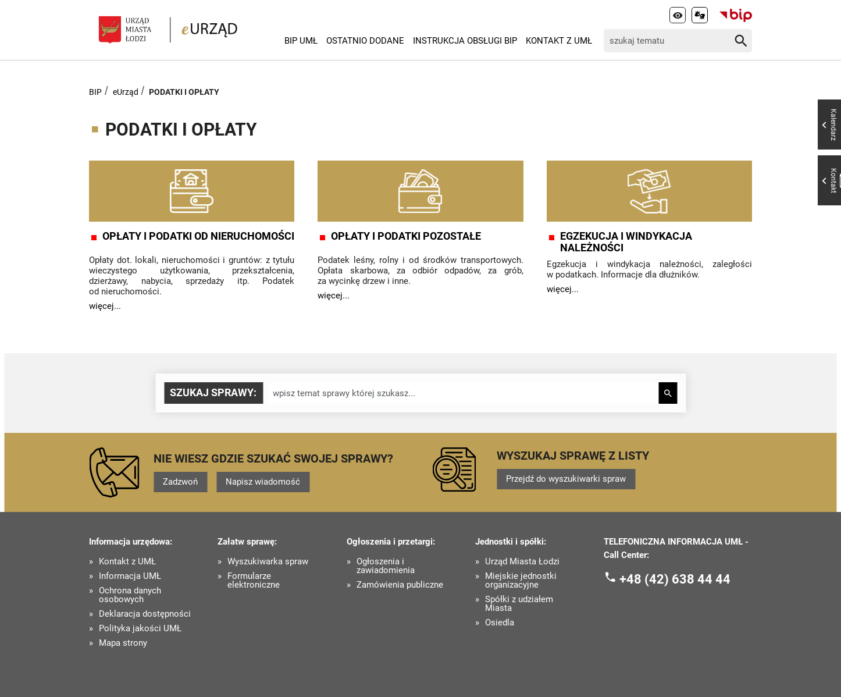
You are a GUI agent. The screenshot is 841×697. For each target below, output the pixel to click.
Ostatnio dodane (365, 40)
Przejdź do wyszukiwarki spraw (566, 479)
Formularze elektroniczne (253, 580)
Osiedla (499, 622)
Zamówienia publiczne (400, 585)
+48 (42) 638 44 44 (674, 579)
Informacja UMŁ (130, 576)
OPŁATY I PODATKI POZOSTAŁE (406, 236)
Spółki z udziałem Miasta (519, 604)
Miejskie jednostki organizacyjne (521, 580)
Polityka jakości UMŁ (140, 628)
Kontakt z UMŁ (559, 40)
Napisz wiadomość (263, 481)
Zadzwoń (180, 481)
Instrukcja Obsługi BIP (465, 40)
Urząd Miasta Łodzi (522, 561)
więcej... (105, 306)
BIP (95, 92)
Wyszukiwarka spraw (267, 561)
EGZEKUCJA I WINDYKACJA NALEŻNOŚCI (626, 242)
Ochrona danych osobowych (130, 595)
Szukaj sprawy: (213, 392)
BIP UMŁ (301, 40)
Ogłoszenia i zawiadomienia (386, 566)
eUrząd (125, 92)
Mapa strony (123, 643)
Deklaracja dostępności (145, 614)
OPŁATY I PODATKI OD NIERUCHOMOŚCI (198, 236)
